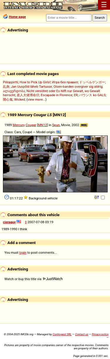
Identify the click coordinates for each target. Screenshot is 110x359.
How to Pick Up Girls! (35, 82)
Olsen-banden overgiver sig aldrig (77, 86)
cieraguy (9, 222)
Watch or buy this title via (33, 279)
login (23, 252)
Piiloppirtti (10, 82)
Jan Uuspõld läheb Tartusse (31, 86)
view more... (36, 99)
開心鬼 (8, 99)
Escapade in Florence (56, 95)
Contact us (81, 334)
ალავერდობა (14, 91)
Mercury (19, 125)
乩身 (6, 86)
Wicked (19, 99)
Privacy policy (100, 334)
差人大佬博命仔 (28, 95)
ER (76, 95)
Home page (17, 17)
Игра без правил (65, 82)
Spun (56, 125)
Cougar (31, 125)
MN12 (42, 125)
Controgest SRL (62, 334)
